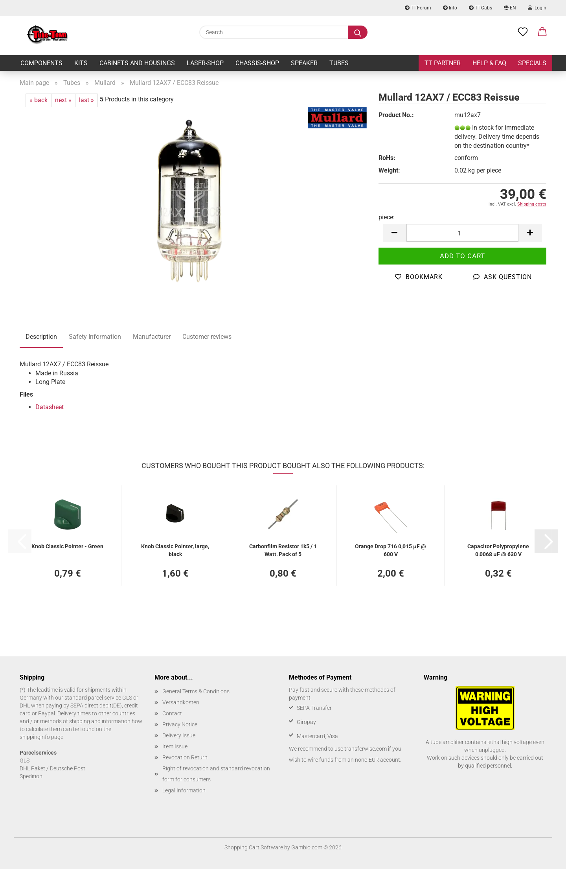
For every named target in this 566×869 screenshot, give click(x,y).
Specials (532, 63)
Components (41, 63)
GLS (24, 760)
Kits (81, 63)
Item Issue (174, 746)
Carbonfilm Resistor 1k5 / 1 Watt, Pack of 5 (283, 549)
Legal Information (184, 790)
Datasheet (49, 407)
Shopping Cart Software (253, 847)
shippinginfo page (41, 737)
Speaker (304, 63)
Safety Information (95, 336)
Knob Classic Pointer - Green (67, 546)
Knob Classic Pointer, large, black (175, 549)
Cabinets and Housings (137, 63)
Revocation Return (185, 757)
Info (450, 8)
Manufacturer (152, 336)
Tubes (339, 63)
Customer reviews (207, 336)
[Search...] (358, 32)
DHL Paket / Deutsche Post (52, 768)
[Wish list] (523, 32)
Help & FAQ (489, 63)
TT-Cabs (480, 8)
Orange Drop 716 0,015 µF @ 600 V (390, 549)
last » (86, 100)
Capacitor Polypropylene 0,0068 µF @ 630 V (498, 549)
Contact (172, 713)
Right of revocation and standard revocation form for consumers (216, 774)
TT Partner (442, 63)
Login (537, 8)
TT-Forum (418, 8)
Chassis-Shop (257, 63)
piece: (387, 217)
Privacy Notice (179, 724)
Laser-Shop (205, 63)
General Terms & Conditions (196, 691)
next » (63, 100)
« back (38, 100)
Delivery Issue (178, 735)
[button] (542, 32)
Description (41, 336)
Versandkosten (180, 702)
